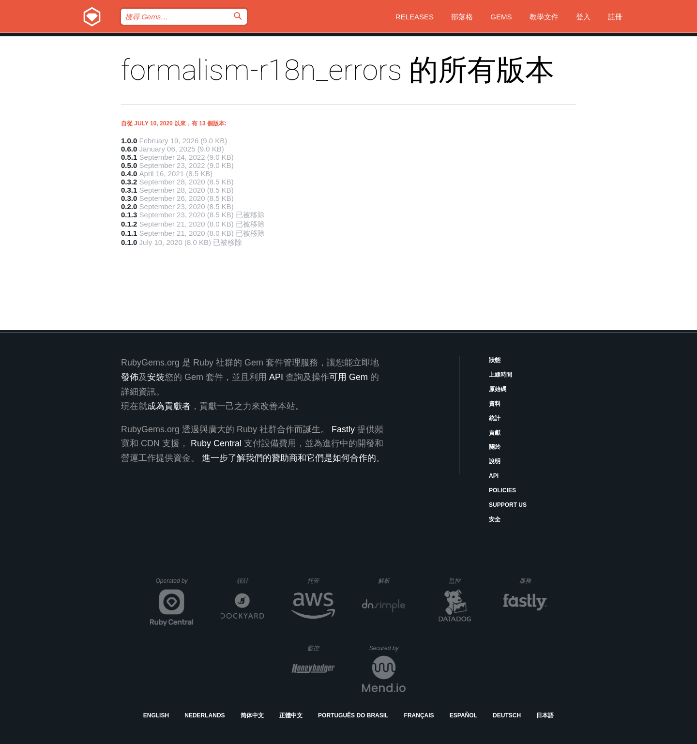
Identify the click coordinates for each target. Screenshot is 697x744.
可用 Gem (348, 377)
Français (419, 715)
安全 (494, 519)
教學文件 (544, 17)
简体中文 (252, 715)
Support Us (508, 504)
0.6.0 (129, 149)
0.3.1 (129, 190)
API (494, 475)
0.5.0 (129, 165)
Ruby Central (216, 443)
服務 (532, 580)
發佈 (129, 377)
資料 (494, 403)
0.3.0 (129, 198)
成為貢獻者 (169, 406)
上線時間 (500, 374)
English (156, 715)
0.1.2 (129, 224)
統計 (494, 418)
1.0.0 (129, 141)
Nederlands (204, 715)
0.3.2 (129, 182)
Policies (502, 490)
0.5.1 (129, 157)
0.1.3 (129, 215)
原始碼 (497, 389)
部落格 (462, 17)
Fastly (343, 429)
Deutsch (507, 715)
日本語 (545, 715)
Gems (501, 17)
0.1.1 (129, 233)
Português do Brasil (353, 715)
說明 (494, 461)
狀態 (494, 360)
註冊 (615, 17)
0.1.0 (129, 242)
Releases (414, 17)
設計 (250, 580)
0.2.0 (129, 206)
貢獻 (494, 432)
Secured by (387, 648)
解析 (392, 580)
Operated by (175, 584)
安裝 (156, 377)
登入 (583, 17)
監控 (462, 580)
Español (463, 715)
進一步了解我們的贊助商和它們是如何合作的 (289, 458)
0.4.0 (129, 173)
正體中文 (291, 715)
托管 (319, 580)
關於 (494, 446)
